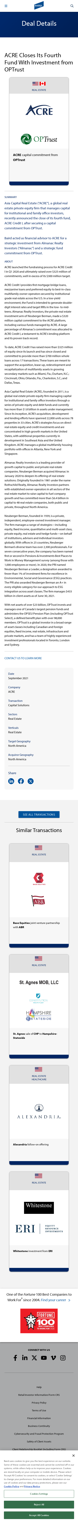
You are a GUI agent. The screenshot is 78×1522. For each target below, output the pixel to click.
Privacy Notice (32, 1487)
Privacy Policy (39, 1402)
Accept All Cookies (39, 1516)
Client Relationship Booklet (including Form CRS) (39, 1449)
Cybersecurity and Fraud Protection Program (39, 1433)
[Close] (73, 1457)
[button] (6, 6)
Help (39, 1387)
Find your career (56, 1300)
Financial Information (39, 1418)
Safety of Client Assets (39, 1441)
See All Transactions (39, 814)
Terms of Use (39, 1410)
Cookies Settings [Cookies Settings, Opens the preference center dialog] (39, 1495)
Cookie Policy (11, 1487)
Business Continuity (39, 1426)
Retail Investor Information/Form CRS (39, 1395)
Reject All (39, 1506)
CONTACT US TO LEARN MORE (23, 658)
